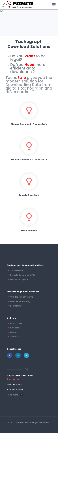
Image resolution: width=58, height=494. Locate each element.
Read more (12, 394)
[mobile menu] (53, 4)
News (13, 332)
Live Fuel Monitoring (20, 301)
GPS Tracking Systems (21, 296)
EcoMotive (15, 305)
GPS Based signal (19, 279)
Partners (14, 327)
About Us (14, 336)
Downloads (16, 323)
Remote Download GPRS (22, 274)
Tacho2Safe (16, 270)
